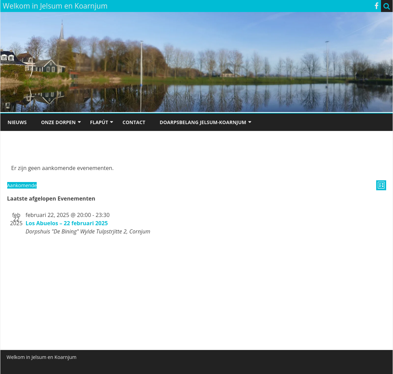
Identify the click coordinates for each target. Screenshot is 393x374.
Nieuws (17, 122)
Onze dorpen (58, 122)
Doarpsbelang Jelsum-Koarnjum (203, 122)
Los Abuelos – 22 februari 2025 (67, 223)
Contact (133, 122)
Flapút (99, 122)
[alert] (196, 168)
